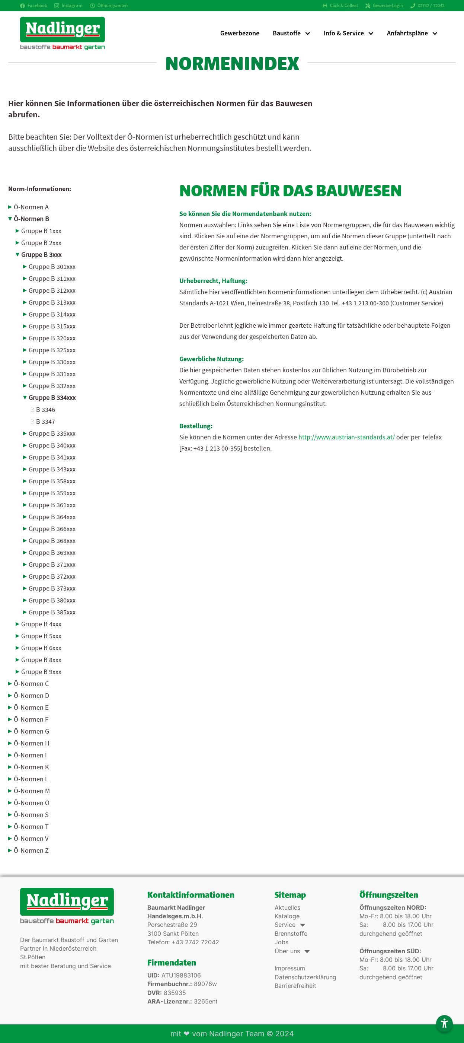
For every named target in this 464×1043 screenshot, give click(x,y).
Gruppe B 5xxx (41, 636)
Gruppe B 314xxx (52, 314)
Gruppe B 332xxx (52, 385)
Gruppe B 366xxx (52, 528)
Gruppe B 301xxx (52, 266)
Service (289, 924)
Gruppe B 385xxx (52, 612)
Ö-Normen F (31, 719)
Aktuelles (287, 907)
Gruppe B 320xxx (52, 338)
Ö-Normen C (31, 683)
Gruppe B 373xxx (52, 588)
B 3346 (45, 409)
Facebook (33, 5)
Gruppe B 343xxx (52, 469)
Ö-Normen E (31, 707)
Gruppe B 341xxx (52, 457)
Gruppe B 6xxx (41, 647)
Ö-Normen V (31, 838)
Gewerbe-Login (384, 5)
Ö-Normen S (31, 814)
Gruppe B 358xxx (52, 481)
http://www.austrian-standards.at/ (346, 437)
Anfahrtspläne (407, 33)
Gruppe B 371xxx (52, 564)
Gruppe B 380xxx (52, 600)
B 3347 (45, 421)
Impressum (290, 968)
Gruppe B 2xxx (41, 242)
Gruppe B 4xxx (41, 624)
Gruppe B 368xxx (52, 540)
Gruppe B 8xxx (41, 659)
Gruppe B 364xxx (52, 516)
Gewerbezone (239, 33)
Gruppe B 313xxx (52, 302)
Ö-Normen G (31, 731)
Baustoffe (287, 33)
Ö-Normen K (31, 767)
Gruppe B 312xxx (52, 290)
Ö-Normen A (31, 207)
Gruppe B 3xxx (41, 254)
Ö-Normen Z (31, 850)
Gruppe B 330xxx (52, 361)
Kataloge (287, 916)
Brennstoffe (291, 933)
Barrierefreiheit (295, 985)
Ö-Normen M (32, 790)
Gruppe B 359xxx (52, 493)
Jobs (281, 942)
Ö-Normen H (31, 743)
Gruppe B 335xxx (52, 433)
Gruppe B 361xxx (52, 504)
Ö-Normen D (31, 695)
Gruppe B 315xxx (52, 326)
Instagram (68, 5)
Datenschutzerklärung (305, 977)
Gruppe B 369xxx (52, 552)
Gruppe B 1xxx (41, 230)
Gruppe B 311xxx (52, 278)
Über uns (291, 951)
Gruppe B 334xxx (52, 397)
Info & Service (344, 33)
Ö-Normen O (31, 802)
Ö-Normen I (30, 755)
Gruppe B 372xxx (52, 576)
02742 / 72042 (427, 5)
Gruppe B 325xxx (52, 350)
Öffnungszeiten (109, 5)
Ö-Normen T (31, 826)
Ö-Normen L (31, 779)
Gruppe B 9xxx (41, 671)
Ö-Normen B (31, 218)
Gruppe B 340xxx (52, 445)
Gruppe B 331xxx (52, 373)
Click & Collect (340, 5)
